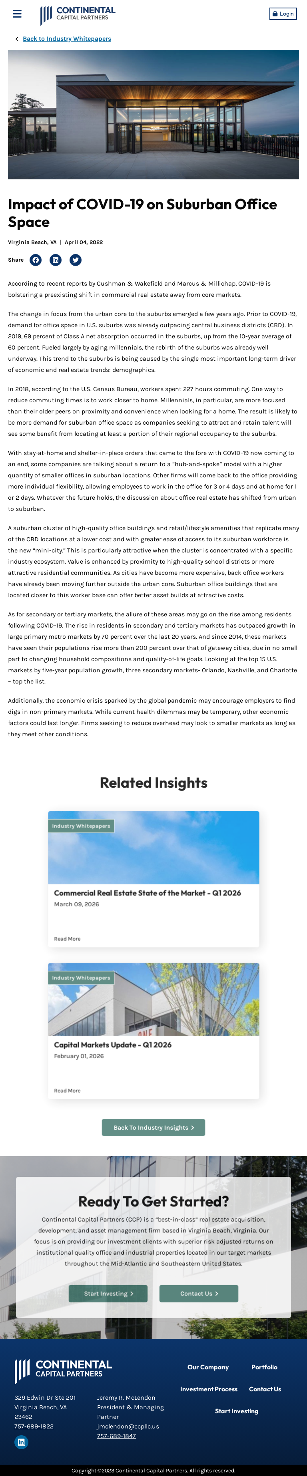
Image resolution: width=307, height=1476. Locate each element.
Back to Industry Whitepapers (67, 38)
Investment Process (208, 1389)
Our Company (208, 1367)
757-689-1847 (116, 1436)
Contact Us (195, 1290)
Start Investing (111, 1290)
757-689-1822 (34, 1426)
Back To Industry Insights (153, 1127)
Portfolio (264, 1367)
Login (287, 14)
